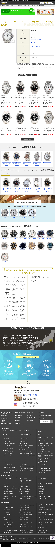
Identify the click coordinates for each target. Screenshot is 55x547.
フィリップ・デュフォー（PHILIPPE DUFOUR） (44, 462)
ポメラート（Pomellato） (7, 530)
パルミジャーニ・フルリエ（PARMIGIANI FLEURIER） (45, 459)
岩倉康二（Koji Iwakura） (42, 534)
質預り (47, 3)
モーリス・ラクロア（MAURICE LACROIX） (9, 471)
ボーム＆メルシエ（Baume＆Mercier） (27, 469)
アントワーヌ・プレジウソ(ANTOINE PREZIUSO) (10, 437)
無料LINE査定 (19, 417)
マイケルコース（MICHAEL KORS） (44, 499)
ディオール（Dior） (6, 493)
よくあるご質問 (5, 421)
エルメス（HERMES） (24, 439)
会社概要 (42, 415)
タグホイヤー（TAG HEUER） (8, 455)
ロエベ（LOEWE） (6, 503)
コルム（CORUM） (24, 447)
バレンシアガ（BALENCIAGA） (9, 496)
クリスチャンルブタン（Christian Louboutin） (26, 484)
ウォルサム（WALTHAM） (25, 510)
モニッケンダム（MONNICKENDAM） (10, 534)
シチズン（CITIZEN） (7, 448)
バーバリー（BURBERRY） (25, 494)
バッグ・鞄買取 (31, 418)
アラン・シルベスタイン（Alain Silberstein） (44, 434)
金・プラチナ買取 (31, 422)
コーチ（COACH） (6, 487)
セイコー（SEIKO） (24, 452)
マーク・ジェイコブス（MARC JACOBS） (28, 499)
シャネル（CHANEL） (7, 450)
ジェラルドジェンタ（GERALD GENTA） (45, 447)
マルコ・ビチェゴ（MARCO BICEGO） (10, 532)
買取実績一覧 (4, 420)
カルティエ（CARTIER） (24, 441)
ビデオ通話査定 (19, 418)
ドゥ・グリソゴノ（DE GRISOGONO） (27, 456)
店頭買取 (18, 422)
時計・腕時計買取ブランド (6, 431)
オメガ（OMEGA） (15, 277)
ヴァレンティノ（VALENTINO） (44, 480)
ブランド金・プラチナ (34, 281)
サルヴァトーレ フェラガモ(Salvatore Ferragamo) (45, 487)
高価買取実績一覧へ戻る (27, 139)
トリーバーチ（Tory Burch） (8, 494)
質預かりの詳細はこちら (36, 39)
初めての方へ (4, 418)
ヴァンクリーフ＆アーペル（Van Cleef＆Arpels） (45, 437)
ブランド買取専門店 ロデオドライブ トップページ (8, 416)
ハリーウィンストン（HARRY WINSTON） (23, 285)
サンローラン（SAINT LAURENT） (9, 489)
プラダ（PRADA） (41, 496)
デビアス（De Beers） (24, 522)
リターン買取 (18, 425)
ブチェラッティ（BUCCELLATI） (26, 525)
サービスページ (27, 65)
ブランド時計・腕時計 (34, 278)
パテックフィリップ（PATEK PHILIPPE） (23, 281)
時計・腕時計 (33, 42)
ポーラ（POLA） (41, 527)
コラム (29, 425)
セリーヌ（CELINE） (24, 491)
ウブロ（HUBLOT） (8, 284)
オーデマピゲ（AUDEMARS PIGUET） (45, 439)
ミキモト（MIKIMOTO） (25, 532)
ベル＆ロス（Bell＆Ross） (8, 469)
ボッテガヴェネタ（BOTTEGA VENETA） (10, 499)
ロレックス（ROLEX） (35, 46)
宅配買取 (18, 420)
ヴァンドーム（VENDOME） (8, 510)
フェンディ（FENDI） (24, 496)
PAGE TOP (27, 386)
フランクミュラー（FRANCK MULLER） (15, 289)
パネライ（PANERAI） (14, 285)
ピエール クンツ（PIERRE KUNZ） (26, 462)
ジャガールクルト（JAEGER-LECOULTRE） (28, 448)
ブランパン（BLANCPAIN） (8, 467)
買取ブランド (30, 415)
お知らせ (4, 423)
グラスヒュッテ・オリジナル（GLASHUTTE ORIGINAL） (43, 444)
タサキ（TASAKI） (6, 520)
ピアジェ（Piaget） (6, 462)
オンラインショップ (44, 421)
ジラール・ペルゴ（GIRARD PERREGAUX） (8, 453)
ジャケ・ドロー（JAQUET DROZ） (44, 448)
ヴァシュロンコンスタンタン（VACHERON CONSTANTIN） (26, 437)
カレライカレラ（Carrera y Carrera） (44, 512)
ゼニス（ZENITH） (41, 452)
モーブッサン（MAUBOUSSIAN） (44, 532)
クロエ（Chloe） (41, 484)
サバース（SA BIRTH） (42, 515)
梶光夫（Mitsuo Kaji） (7, 535)
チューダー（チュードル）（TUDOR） (15, 281)
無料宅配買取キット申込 (7, 426)
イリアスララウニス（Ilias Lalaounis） (27, 508)
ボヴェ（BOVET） (41, 469)
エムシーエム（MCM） (7, 481)
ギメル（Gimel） (6, 514)
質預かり (18, 427)
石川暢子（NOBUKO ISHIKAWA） (26, 535)
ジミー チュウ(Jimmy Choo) (25, 489)
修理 (50, 3)
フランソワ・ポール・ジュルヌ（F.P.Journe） (43, 465)
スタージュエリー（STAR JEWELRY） (45, 519)
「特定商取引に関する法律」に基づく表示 (46, 419)
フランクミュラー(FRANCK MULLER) (45, 525)
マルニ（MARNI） (6, 501)
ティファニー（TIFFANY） (8, 456)
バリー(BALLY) (40, 494)
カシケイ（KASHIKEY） (7, 512)
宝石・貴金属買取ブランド (6, 505)
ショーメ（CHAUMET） (24, 450)
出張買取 (18, 423)
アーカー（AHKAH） (7, 508)
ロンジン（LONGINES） (42, 475)
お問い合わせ (4, 425)
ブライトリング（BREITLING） (7, 281)
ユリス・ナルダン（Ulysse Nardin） (27, 471)
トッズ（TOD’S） (41, 493)
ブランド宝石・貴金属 (47, 278)
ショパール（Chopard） (42, 450)
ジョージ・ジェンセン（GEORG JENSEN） (46, 517)
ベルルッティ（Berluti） (42, 498)
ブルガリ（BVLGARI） (24, 467)
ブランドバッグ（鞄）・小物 (41, 278)
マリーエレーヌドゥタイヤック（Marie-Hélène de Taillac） (45, 530)
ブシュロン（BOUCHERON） (8, 525)
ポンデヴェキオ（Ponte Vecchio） (26, 530)
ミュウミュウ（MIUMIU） (25, 501)
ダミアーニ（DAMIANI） (25, 520)
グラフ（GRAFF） (6, 515)
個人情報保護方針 (43, 417)
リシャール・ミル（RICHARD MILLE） (10, 474)
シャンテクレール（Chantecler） (26, 517)
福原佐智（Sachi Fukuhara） (43, 535)
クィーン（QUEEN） (24, 514)
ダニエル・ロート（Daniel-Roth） (26, 455)
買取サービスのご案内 (20, 415)
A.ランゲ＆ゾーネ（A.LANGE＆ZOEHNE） (11, 433)
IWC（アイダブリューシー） (23, 278)
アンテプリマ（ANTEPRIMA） (26, 480)
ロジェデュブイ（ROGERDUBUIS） (44, 474)
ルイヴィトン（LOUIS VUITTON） (30, 398)
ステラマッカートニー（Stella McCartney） (11, 491)
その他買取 (30, 423)
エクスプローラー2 (35, 50)
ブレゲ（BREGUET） (42, 467)
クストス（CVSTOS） (7, 444)
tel (41, 3)
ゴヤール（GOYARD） (24, 487)
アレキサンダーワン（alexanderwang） (10, 480)
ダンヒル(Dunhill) (41, 491)
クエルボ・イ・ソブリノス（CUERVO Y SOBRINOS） (45, 441)
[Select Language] (6, 545)
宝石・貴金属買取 (31, 420)
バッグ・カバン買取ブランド (7, 478)
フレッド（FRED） (23, 527)
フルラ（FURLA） (23, 498)
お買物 (44, 3)
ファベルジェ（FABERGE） (43, 524)
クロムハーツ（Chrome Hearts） (26, 515)
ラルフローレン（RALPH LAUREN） (44, 471)
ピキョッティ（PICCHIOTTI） (25, 524)
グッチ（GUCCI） (23, 444)
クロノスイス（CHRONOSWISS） (9, 447)
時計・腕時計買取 (31, 417)
